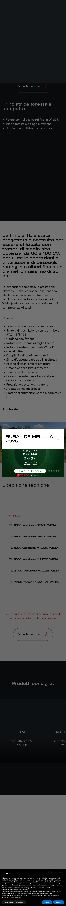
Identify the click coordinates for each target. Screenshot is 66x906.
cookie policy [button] (56, 882)
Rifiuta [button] (47, 902)
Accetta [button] (58, 902)
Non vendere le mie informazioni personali (14, 889)
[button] (56, 872)
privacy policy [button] (48, 893)
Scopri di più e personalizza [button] (14, 902)
